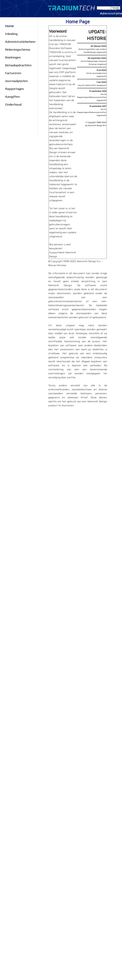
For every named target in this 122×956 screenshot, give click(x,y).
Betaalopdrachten (18, 65)
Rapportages (14, 88)
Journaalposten (16, 80)
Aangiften (12, 96)
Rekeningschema (17, 49)
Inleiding (11, 33)
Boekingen (13, 57)
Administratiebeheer (20, 41)
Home (9, 25)
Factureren (13, 72)
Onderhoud (13, 104)
